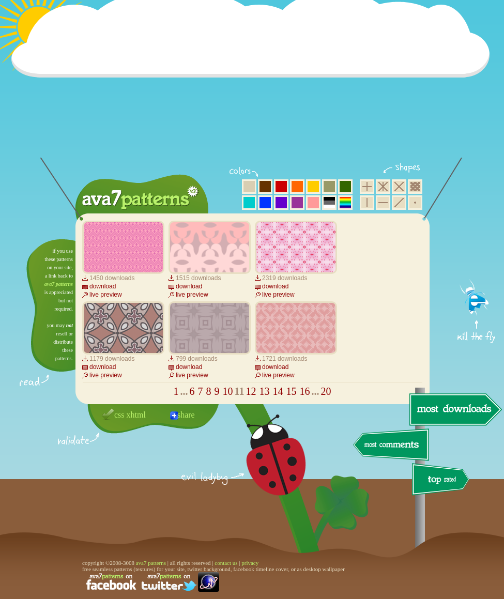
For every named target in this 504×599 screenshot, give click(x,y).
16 (304, 391)
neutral (329, 202)
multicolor (345, 202)
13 (264, 391)
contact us (226, 563)
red (281, 186)
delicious (265, 466)
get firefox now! (477, 243)
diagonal (399, 202)
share (186, 414)
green (345, 186)
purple (297, 202)
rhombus (399, 186)
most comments (391, 445)
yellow (313, 186)
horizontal (383, 202)
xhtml (136, 414)
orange (297, 186)
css (119, 414)
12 (251, 391)
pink (313, 202)
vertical (367, 202)
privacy (249, 563)
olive (329, 186)
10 (228, 391)
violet (281, 202)
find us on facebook (111, 582)
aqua (249, 202)
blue (265, 202)
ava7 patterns (58, 284)
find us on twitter (169, 582)
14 (277, 391)
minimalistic (415, 202)
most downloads (454, 409)
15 (291, 391)
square (367, 186)
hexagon (383, 186)
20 (325, 391)
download (102, 286)
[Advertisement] (253, 85)
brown (265, 186)
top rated (442, 481)
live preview (105, 294)
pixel (415, 186)
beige (249, 186)
